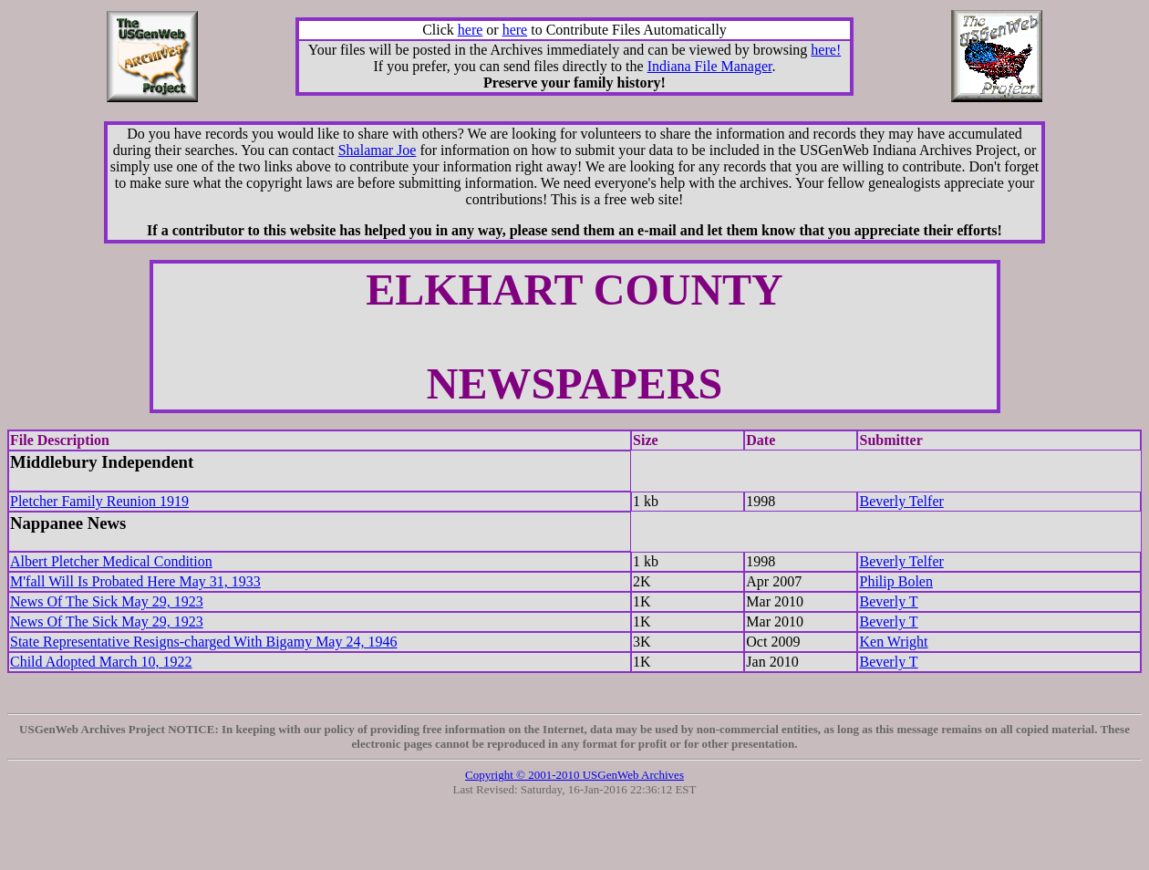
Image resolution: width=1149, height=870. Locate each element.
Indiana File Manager (709, 66)
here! (826, 49)
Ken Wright (893, 641)
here (470, 29)
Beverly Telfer (901, 501)
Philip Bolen (895, 581)
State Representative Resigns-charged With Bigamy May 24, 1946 (203, 641)
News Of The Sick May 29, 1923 (106, 601)
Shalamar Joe (377, 150)
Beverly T (888, 601)
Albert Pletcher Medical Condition (111, 561)
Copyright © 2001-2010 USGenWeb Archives (574, 775)
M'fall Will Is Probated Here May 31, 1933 (135, 581)
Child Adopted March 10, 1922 (101, 661)
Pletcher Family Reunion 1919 (99, 501)
